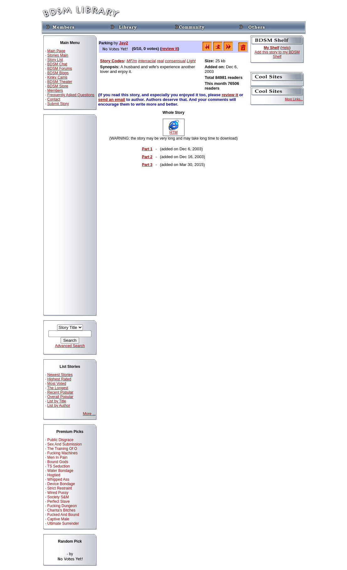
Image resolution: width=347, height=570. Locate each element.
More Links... (294, 99)
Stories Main (57, 55)
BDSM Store (57, 86)
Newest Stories (60, 375)
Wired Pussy (57, 492)
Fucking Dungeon (62, 506)
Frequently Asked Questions (71, 95)
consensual (175, 60)
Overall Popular (60, 397)
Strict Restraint (59, 488)
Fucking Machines (62, 453)
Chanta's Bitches (61, 510)
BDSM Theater (59, 82)
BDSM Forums (59, 68)
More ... (89, 414)
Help (286, 48)
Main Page (56, 51)
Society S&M (58, 497)
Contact (53, 99)
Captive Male (58, 519)
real (160, 60)
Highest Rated (59, 379)
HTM (174, 131)
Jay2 (123, 43)
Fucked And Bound (63, 514)
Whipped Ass (58, 479)
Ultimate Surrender (63, 523)
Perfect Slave (58, 501)
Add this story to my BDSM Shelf (277, 54)
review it (169, 48)
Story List (55, 60)
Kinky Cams (57, 77)
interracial (147, 60)
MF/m (132, 60)
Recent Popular (60, 392)
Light (191, 60)
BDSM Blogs (58, 73)
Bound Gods (57, 462)
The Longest (57, 388)
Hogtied (53, 475)
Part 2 (147, 157)
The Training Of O (62, 448)
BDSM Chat (57, 64)
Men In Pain (57, 457)
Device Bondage (61, 484)
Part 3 (147, 165)
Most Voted (56, 383)
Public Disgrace (60, 440)
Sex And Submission (64, 444)
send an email (111, 99)
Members (55, 90)
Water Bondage (60, 470)
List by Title (56, 401)
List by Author (58, 405)
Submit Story (58, 104)
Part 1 (147, 149)
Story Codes (112, 60)
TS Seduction (58, 466)
